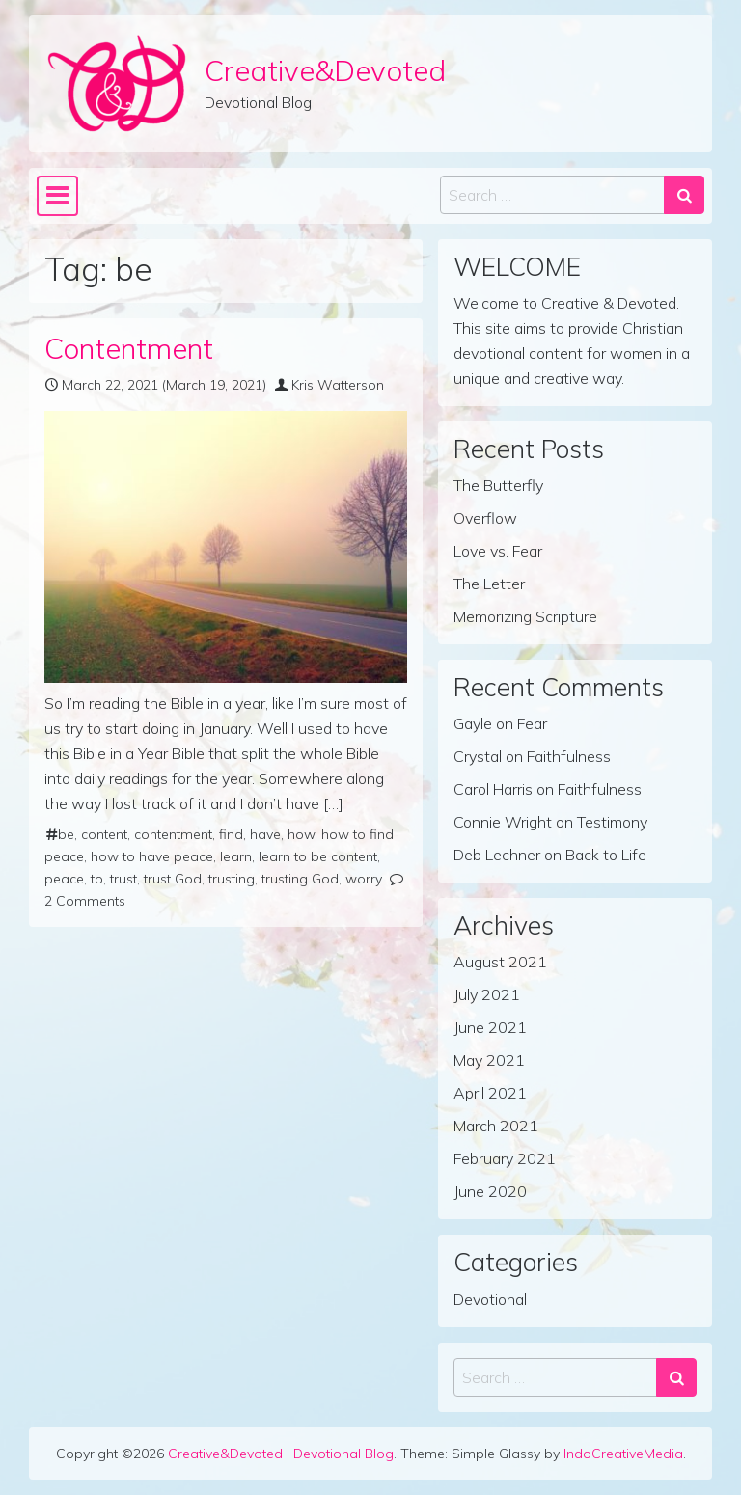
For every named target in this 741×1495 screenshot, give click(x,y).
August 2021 (500, 961)
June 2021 (490, 1027)
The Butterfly (498, 485)
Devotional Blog (343, 1453)
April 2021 (490, 1092)
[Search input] (552, 195)
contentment (173, 834)
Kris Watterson (337, 385)
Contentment (128, 348)
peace (64, 878)
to (97, 878)
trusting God (300, 878)
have (265, 834)
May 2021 (489, 1060)
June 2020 (490, 1191)
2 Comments (84, 901)
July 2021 (486, 994)
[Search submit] (684, 195)
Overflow (485, 518)
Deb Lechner (496, 854)
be (66, 834)
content (104, 834)
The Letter (489, 583)
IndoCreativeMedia (623, 1453)
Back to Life (605, 854)
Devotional (490, 1299)
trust (123, 878)
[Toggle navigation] (57, 196)
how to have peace (152, 856)
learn (236, 856)
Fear (532, 723)
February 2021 (504, 1158)
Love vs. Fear (497, 550)
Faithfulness (569, 756)
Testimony (612, 821)
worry (363, 878)
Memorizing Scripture (525, 616)
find (231, 834)
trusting (231, 878)
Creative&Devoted (325, 70)
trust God (173, 878)
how (301, 834)
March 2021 (495, 1125)
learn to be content (318, 856)
